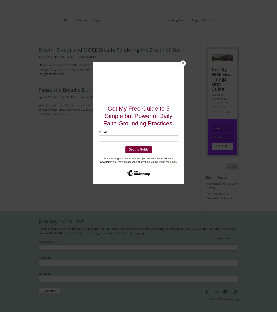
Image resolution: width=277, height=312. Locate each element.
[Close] (183, 63)
